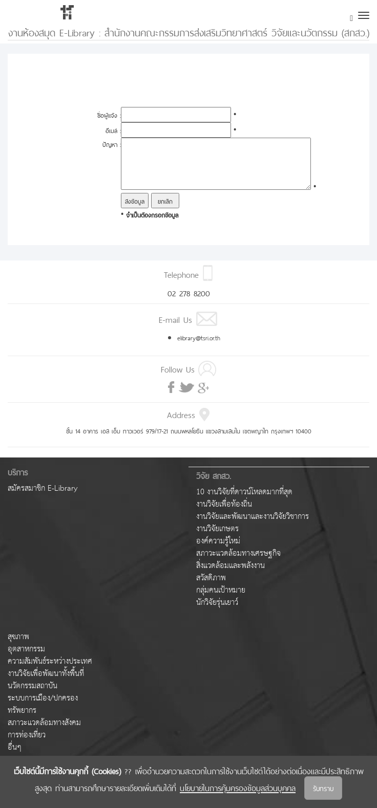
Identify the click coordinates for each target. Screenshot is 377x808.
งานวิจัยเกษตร (217, 528)
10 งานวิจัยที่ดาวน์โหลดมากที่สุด (244, 492)
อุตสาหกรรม (26, 649)
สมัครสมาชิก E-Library (42, 488)
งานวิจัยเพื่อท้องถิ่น (224, 504)
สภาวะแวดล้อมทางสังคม (44, 722)
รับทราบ (323, 787)
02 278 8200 (188, 292)
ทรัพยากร (22, 710)
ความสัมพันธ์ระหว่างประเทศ (50, 661)
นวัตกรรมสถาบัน (32, 686)
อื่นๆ (15, 747)
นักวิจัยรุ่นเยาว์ (217, 602)
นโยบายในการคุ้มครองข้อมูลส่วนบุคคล (238, 787)
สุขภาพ (18, 636)
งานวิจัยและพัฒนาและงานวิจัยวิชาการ (252, 516)
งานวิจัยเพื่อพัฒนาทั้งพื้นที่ (46, 673)
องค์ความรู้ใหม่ (218, 541)
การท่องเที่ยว (27, 735)
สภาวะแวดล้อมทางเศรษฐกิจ (238, 553)
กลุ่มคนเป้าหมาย (220, 590)
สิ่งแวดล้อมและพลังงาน (230, 565)
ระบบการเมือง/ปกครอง (43, 698)
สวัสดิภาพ (211, 578)
